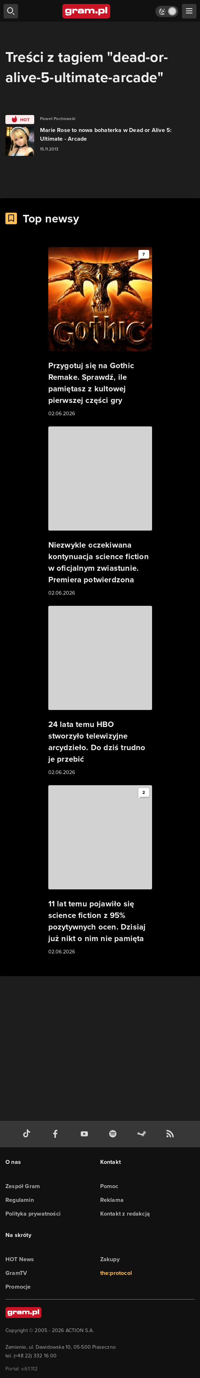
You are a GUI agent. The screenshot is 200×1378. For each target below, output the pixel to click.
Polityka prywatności (33, 1213)
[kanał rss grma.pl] (171, 1134)
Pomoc (109, 1186)
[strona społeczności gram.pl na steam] (143, 1134)
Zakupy (110, 1259)
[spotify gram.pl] (114, 1134)
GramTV (16, 1273)
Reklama (112, 1200)
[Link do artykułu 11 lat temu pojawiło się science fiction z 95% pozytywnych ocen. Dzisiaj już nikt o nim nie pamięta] (100, 870)
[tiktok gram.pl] (28, 1134)
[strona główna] (86, 11)
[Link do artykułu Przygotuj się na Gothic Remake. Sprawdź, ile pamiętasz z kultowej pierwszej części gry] (100, 332)
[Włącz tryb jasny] (166, 11)
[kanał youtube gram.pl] (86, 1134)
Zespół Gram (22, 1186)
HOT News (19, 1259)
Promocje (18, 1287)
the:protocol (116, 1273)
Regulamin (19, 1200)
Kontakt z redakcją (125, 1213)
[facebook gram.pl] (57, 1134)
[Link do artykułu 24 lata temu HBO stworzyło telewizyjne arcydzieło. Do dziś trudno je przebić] (100, 691)
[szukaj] (11, 11)
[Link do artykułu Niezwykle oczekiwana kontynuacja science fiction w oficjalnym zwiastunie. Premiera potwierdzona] (100, 511)
